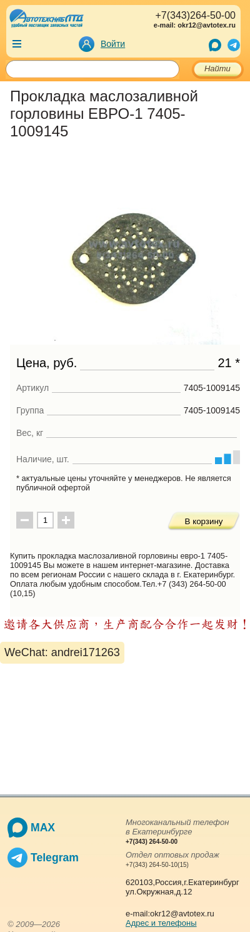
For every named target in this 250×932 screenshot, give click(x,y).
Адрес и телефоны (161, 923)
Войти (113, 44)
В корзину (204, 521)
